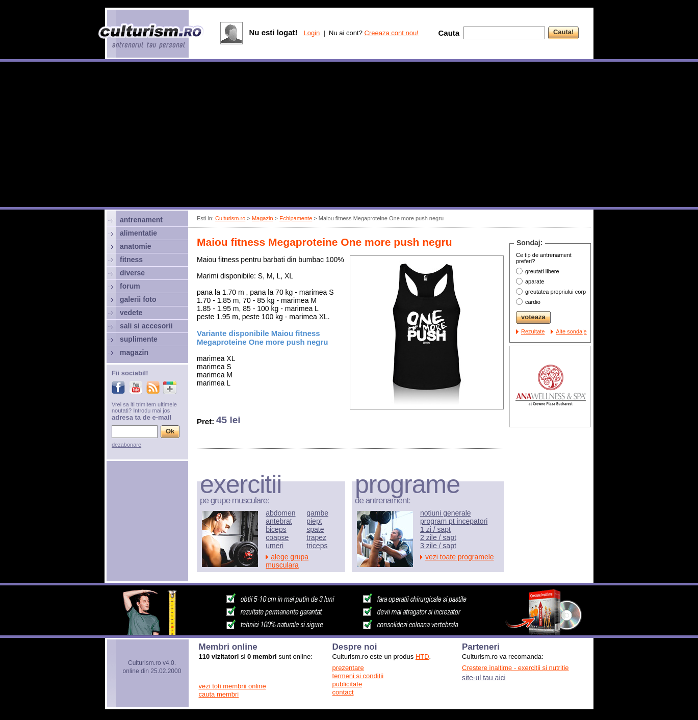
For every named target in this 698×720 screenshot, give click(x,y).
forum (130, 286)
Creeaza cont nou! (392, 33)
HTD (422, 656)
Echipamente (295, 218)
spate (315, 529)
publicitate (347, 684)
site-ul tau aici (484, 678)
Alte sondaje (571, 331)
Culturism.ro (230, 218)
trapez (316, 537)
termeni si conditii (357, 676)
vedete (131, 312)
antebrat (279, 521)
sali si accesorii (146, 326)
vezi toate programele (459, 557)
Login (311, 33)
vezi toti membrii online (232, 686)
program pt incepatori (453, 521)
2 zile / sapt (438, 537)
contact (343, 692)
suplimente (139, 339)
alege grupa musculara (287, 561)
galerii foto (138, 299)
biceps (276, 529)
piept (314, 521)
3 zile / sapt (438, 546)
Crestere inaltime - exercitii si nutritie (515, 668)
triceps (316, 546)
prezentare (348, 668)
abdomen (280, 513)
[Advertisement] (349, 135)
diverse (132, 273)
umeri (274, 546)
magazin (134, 352)
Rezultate (533, 331)
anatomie (135, 246)
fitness (131, 259)
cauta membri (219, 694)
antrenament (141, 220)
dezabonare (126, 445)
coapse (277, 537)
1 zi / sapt (435, 529)
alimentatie (138, 233)
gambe (317, 513)
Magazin (262, 218)
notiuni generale (445, 513)
